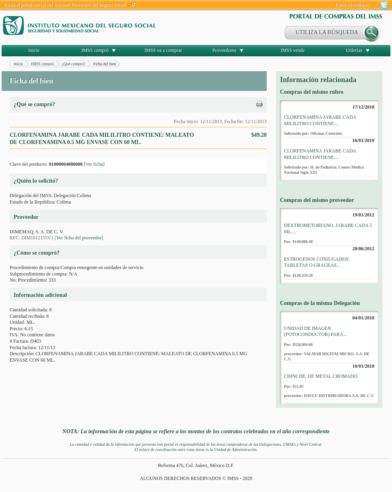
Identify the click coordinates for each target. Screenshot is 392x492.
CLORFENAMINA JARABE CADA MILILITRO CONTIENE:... (320, 120)
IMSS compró (95, 50)
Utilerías (354, 50)
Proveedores (224, 50)
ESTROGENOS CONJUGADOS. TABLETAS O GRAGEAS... (317, 262)
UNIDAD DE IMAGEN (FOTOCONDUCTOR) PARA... (315, 331)
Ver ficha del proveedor (79, 238)
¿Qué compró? (74, 64)
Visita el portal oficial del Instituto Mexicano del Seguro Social (65, 5)
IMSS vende (293, 50)
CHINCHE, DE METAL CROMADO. (321, 376)
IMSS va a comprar (163, 50)
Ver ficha (94, 164)
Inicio (34, 50)
